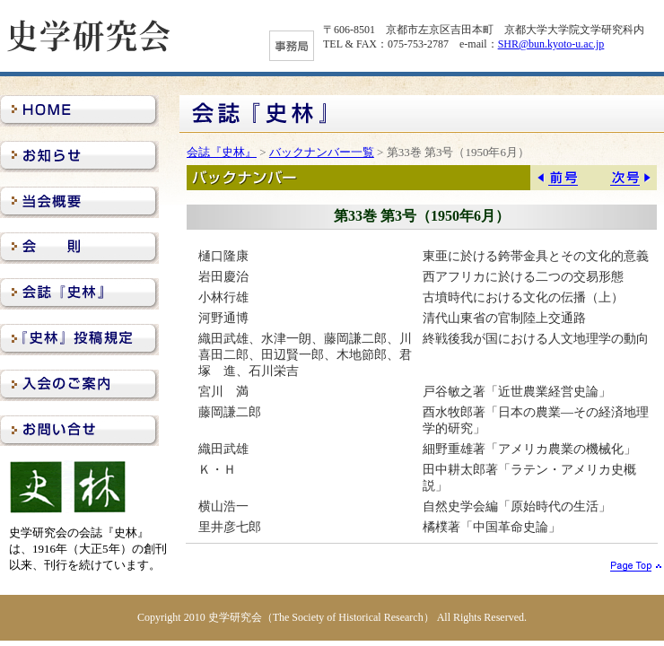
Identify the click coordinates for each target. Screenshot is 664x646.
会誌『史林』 (222, 152)
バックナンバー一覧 (321, 152)
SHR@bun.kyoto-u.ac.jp (551, 44)
